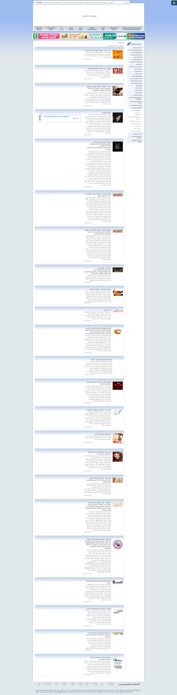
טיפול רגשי (138, 69)
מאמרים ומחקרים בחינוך (91, 28)
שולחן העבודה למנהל (113, 28)
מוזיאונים (138, 86)
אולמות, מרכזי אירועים (135, 111)
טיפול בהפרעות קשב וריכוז (47, 684)
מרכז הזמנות (98, 2)
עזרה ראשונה (137, 134)
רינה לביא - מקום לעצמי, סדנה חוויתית (98, 51)
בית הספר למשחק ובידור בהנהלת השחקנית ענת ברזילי (99, 453)
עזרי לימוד (138, 74)
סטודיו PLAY (106, 113)
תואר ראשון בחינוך (44, 692)
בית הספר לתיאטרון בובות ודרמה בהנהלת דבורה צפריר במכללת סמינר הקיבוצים (98, 635)
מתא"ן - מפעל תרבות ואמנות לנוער (99, 609)
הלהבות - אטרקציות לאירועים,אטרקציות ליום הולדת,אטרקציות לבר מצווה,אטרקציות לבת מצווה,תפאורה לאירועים (98, 271)
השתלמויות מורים (136, 55)
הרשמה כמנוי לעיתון (56, 2)
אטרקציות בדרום (136, 78)
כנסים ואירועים (71, 28)
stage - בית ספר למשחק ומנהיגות (99, 69)
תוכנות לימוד (56, 684)
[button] (111, 2)
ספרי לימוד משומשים (63, 692)
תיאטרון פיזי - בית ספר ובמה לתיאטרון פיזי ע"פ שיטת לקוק (98, 195)
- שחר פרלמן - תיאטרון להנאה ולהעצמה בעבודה (100, 658)
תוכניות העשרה (136, 59)
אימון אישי (138, 93)
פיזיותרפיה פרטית (64, 684)
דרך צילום (107, 310)
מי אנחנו (47, 2)
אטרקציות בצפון (136, 83)
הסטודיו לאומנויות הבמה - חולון (101, 360)
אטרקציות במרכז (136, 81)
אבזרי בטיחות (137, 48)
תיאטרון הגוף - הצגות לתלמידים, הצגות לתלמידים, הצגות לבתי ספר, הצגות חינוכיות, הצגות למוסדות (98, 232)
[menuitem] (131, 28)
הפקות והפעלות (134, 121)
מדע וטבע (138, 90)
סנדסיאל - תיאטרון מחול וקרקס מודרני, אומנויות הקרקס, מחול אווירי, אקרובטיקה (98, 480)
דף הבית (106, 2)
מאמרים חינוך (80, 684)
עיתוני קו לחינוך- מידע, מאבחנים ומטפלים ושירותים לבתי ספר (131, 28)
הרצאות (138, 64)
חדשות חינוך (103, 28)
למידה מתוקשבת (136, 105)
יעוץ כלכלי (84, 692)
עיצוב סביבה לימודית (135, 67)
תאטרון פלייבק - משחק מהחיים (100, 289)
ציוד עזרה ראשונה (65, 690)
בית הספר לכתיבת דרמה (102, 434)
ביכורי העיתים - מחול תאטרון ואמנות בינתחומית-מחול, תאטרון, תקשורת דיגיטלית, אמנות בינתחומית (99, 88)
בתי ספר (101, 684)
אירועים (137, 114)
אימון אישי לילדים (92, 692)
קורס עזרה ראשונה (54, 690)
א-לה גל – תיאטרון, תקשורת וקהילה (99, 410)
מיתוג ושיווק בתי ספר (135, 50)
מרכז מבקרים (137, 95)
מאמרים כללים (72, 684)
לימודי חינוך (137, 57)
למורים (137, 126)
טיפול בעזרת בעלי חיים (42, 690)
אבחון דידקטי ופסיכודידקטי (111, 684)
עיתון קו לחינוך (89, 2)
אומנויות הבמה (136, 108)
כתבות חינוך (86, 684)
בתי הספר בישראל (39, 28)
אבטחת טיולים (53, 692)
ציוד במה (137, 128)
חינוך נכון (72, 2)
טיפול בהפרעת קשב (75, 692)
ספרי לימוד (137, 71)
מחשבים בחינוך (136, 76)
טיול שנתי (138, 88)
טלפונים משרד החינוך (50, 28)
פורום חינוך (80, 2)
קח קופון (76, 118)
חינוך (37, 692)
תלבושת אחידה (136, 52)
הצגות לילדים (135, 124)
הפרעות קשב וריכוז (135, 62)
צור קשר (66, 2)
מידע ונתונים (81, 28)
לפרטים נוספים (88, 59)
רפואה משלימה (102, 692)
